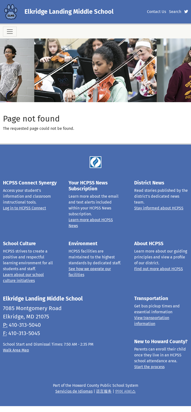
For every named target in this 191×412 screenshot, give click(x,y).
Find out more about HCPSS (158, 269)
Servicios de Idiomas (74, 391)
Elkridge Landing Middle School (69, 11)
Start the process (149, 366)
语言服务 (104, 391)
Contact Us (156, 11)
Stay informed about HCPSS (158, 208)
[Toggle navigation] (10, 31)
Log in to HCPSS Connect (24, 208)
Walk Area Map (16, 350)
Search (175, 11)
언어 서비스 (125, 391)
